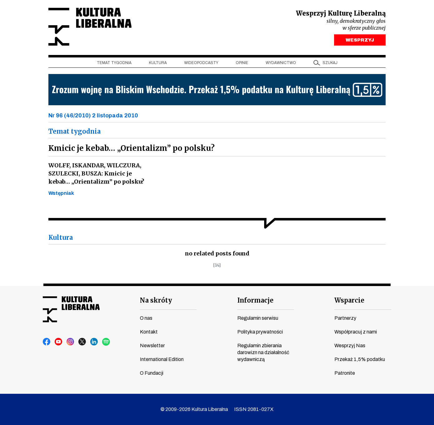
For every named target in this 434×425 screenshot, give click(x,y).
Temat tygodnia (114, 63)
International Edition (162, 359)
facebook (47, 342)
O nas (146, 318)
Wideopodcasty (201, 63)
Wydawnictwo (281, 63)
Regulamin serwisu (257, 318)
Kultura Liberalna (89, 27)
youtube (59, 342)
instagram (71, 342)
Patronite (344, 373)
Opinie (242, 63)
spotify (106, 342)
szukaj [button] (330, 63)
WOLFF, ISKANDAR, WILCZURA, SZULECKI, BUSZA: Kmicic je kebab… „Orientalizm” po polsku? (96, 173)
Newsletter (152, 345)
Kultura (158, 63)
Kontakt (149, 331)
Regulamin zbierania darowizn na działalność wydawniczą (263, 352)
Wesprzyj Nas (349, 345)
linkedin (94, 342)
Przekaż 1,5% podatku (359, 359)
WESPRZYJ (360, 39)
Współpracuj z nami (355, 331)
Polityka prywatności (260, 331)
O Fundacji (151, 373)
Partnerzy (345, 318)
